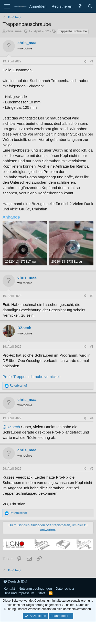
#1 (91, 61)
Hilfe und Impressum (19, 593)
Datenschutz (65, 588)
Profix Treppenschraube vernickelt (32, 376)
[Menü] (7, 6)
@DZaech (11, 427)
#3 (91, 346)
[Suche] (90, 6)
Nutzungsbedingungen (35, 588)
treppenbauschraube (73, 31)
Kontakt (9, 588)
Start (41, 593)
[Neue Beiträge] (80, 6)
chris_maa (14, 31)
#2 (91, 296)
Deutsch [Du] (15, 581)
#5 (91, 468)
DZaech (24, 328)
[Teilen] (85, 61)
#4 (91, 418)
